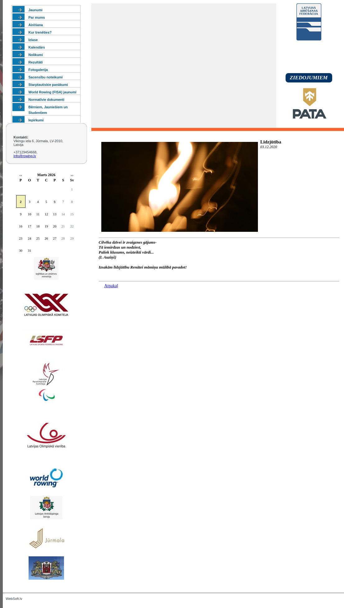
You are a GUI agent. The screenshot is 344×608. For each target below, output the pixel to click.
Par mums (37, 17)
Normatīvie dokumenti (47, 99)
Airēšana (36, 25)
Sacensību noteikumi (46, 77)
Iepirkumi (36, 120)
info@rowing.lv (25, 156)
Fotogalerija (38, 70)
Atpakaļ (111, 285)
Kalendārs (37, 47)
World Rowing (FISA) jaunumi (52, 92)
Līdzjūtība (271, 141)
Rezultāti (36, 62)
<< (20, 175)
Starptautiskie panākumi (48, 85)
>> (72, 175)
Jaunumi (36, 10)
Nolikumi (36, 55)
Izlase (33, 40)
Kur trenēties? (40, 32)
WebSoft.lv (14, 599)
